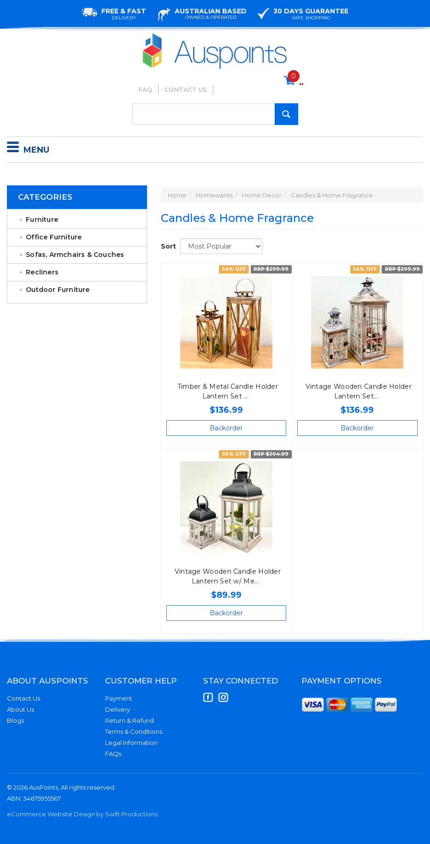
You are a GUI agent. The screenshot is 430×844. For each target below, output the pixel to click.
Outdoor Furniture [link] (57, 289)
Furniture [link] (42, 219)
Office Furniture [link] (54, 237)
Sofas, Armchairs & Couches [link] (75, 254)
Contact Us (186, 89)
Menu (28, 148)
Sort (167, 246)
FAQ (145, 89)
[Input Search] (215, 114)
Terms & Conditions (133, 731)
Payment (118, 698)
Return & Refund (129, 720)
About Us (20, 709)
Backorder (226, 428)
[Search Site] (286, 114)
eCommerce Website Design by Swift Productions (82, 814)
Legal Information (131, 742)
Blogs (15, 720)
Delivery (117, 709)
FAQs (113, 753)
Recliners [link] (42, 272)
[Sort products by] (221, 246)
